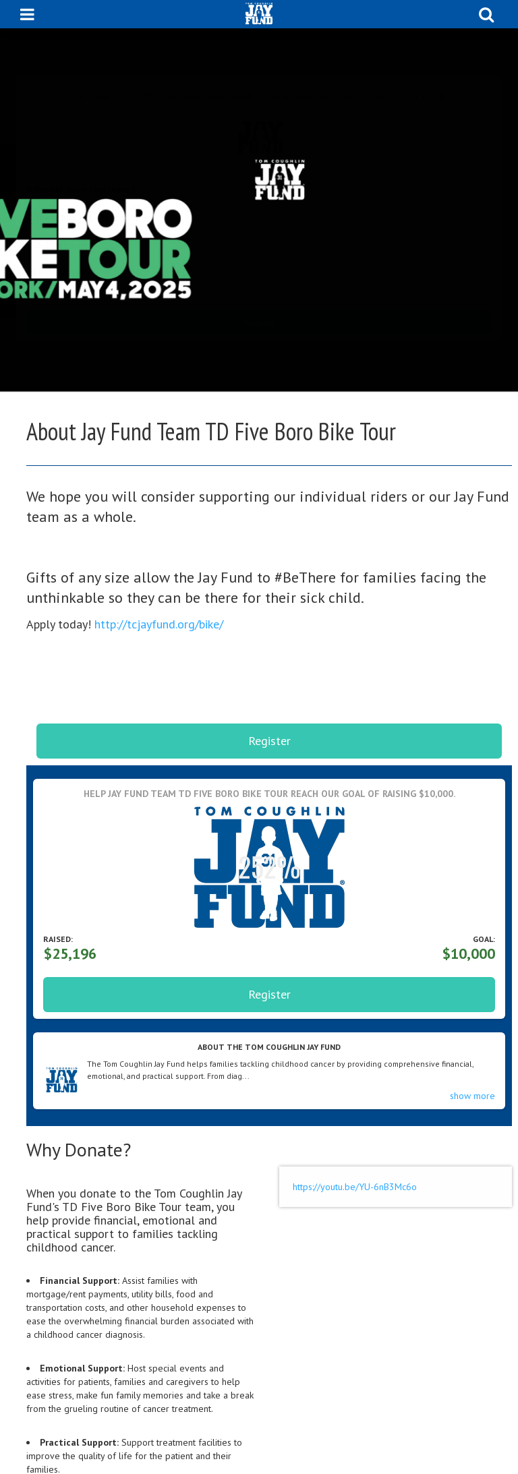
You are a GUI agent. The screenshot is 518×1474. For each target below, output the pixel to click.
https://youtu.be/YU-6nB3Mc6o (355, 1187)
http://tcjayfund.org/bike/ (158, 624)
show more (472, 1096)
